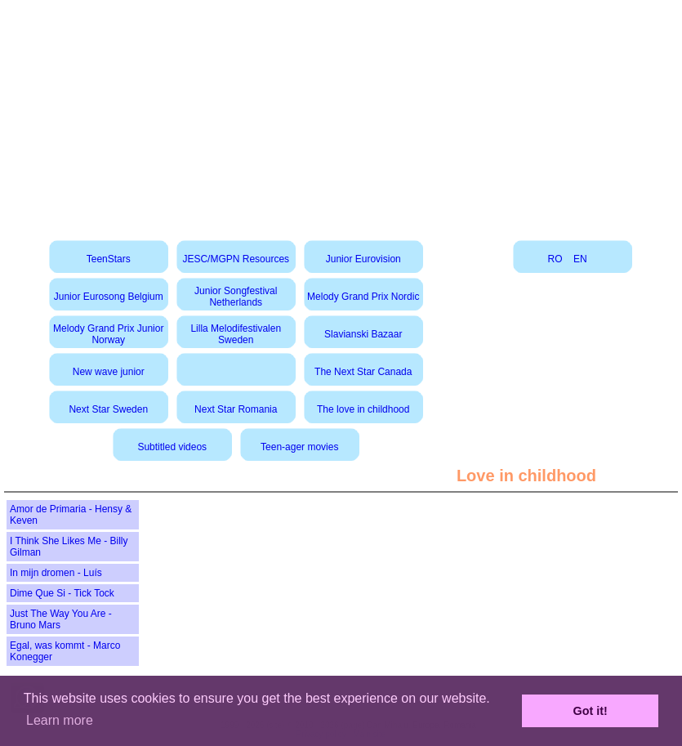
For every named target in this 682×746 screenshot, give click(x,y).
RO (555, 259)
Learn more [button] (59, 720)
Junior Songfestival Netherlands (235, 296)
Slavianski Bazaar (363, 334)
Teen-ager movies (299, 447)
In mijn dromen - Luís (56, 572)
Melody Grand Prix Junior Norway (108, 334)
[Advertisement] (341, 114)
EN (580, 259)
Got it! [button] (590, 710)
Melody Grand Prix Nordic (363, 296)
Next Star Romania (235, 409)
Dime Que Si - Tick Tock (62, 593)
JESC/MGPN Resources (235, 259)
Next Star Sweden (108, 409)
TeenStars (109, 259)
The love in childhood (363, 409)
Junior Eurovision (363, 259)
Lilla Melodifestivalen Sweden (235, 334)
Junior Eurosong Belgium (108, 296)
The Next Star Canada (363, 371)
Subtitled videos (172, 447)
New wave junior (109, 371)
